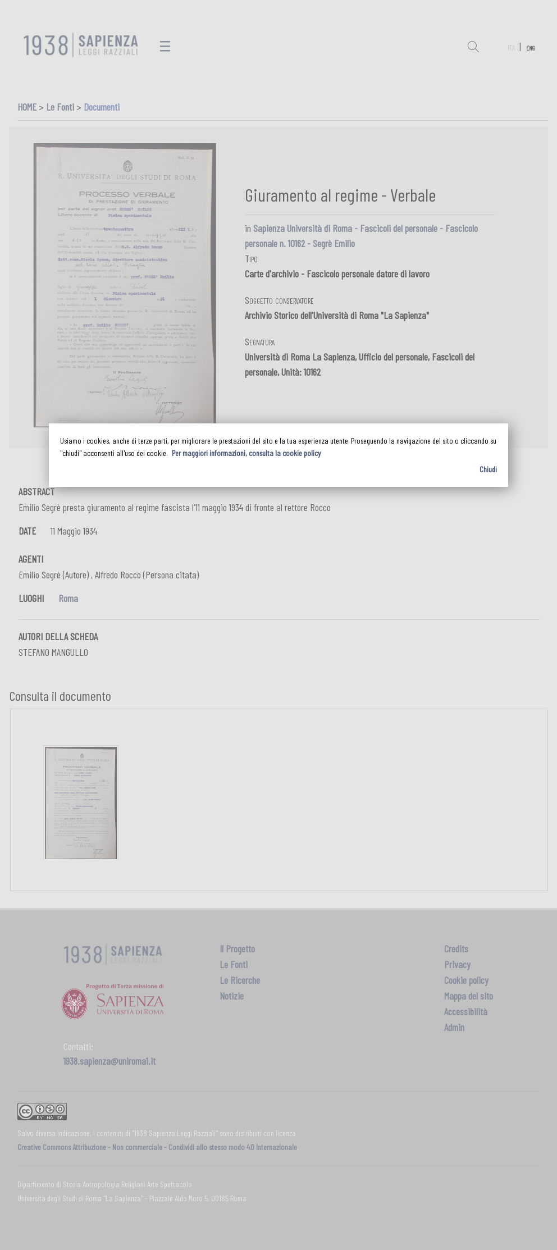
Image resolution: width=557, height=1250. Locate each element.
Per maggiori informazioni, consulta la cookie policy (246, 453)
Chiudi (488, 469)
